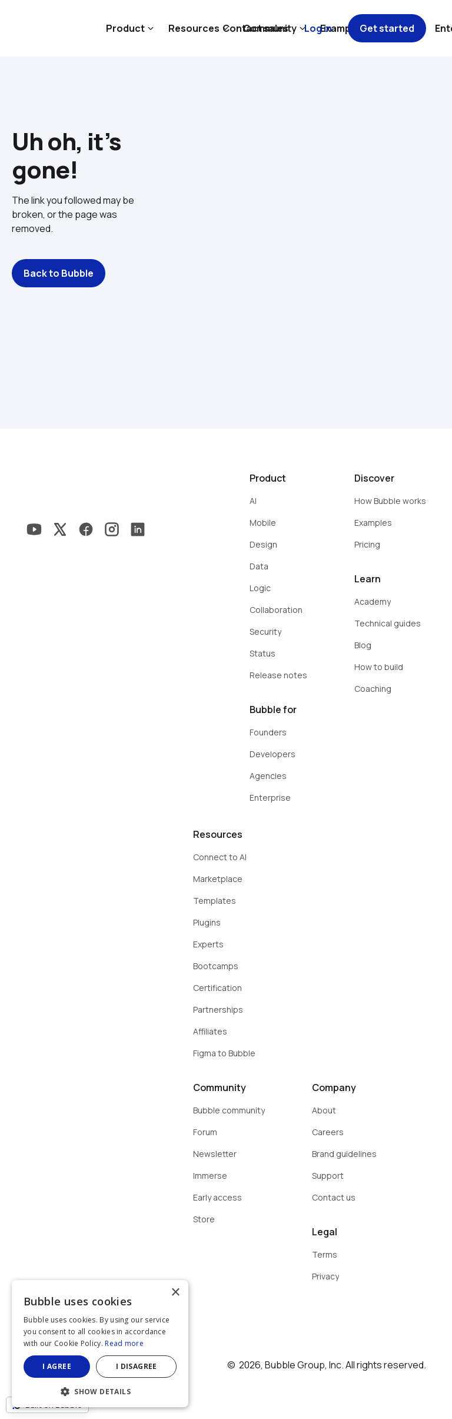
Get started (387, 28)
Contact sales (255, 28)
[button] (100, 1390)
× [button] (175, 1292)
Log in (318, 28)
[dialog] (100, 1343)
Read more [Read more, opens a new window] (124, 1343)
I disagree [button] (136, 1366)
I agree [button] (56, 1366)
